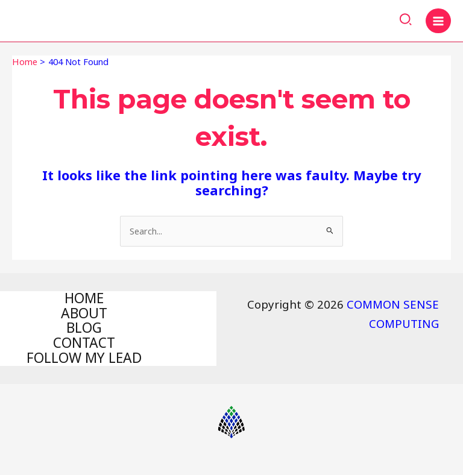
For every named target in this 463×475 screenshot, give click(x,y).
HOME (84, 298)
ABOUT (84, 313)
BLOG (84, 328)
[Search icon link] (406, 21)
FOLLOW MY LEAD (84, 358)
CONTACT (84, 343)
